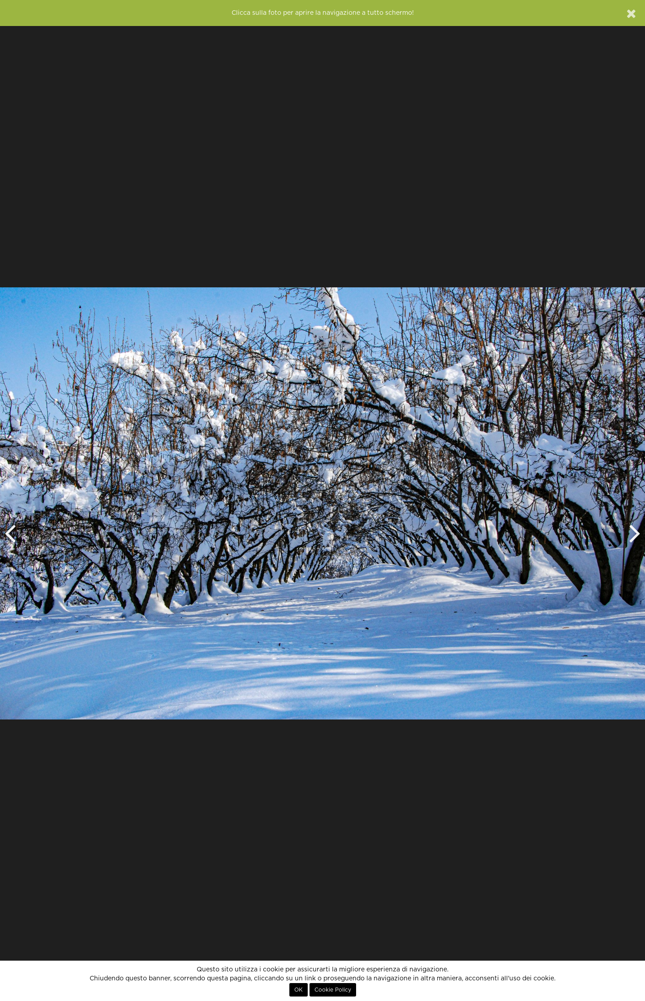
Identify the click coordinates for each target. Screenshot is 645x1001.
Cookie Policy (332, 989)
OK (298, 989)
